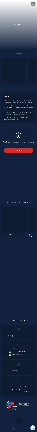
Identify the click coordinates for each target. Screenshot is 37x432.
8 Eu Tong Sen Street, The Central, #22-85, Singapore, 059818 (19, 389)
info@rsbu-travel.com (18, 336)
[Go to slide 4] (21, 193)
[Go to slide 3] (19, 193)
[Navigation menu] (33, 4)
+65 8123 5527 (19, 355)
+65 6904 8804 (19, 352)
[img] (14, 220)
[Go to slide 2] (17, 193)
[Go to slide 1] (15, 193)
